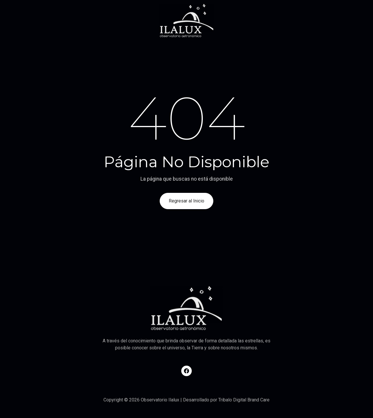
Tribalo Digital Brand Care (244, 400)
